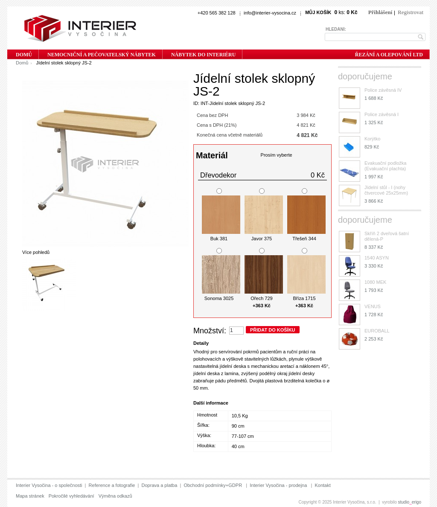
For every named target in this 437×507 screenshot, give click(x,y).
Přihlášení (380, 12)
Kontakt (322, 485)
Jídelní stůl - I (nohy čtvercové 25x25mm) (386, 190)
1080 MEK (375, 282)
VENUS (372, 306)
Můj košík (318, 12)
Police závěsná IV (383, 90)
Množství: (209, 330)
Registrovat (410, 12)
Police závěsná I (381, 114)
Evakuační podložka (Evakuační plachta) (385, 165)
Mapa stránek (30, 495)
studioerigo (410, 502)
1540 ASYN (376, 257)
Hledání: (336, 29)
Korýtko (372, 138)
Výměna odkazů (115, 495)
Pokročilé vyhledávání (71, 495)
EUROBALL (377, 330)
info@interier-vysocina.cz (270, 12)
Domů (22, 62)
